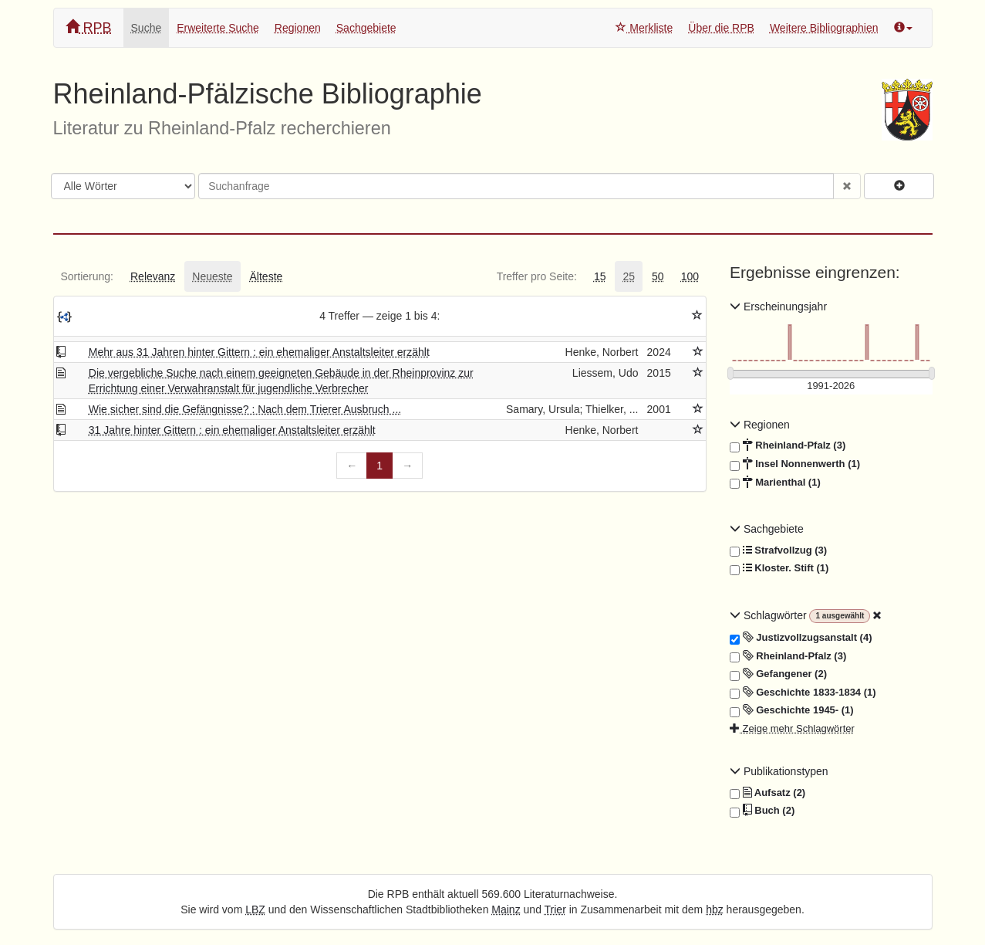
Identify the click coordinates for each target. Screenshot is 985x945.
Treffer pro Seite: (537, 276)
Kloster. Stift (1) (779, 568)
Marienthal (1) (775, 482)
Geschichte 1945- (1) (792, 710)
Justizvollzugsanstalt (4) (801, 638)
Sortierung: (87, 276)
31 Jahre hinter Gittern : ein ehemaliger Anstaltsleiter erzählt (232, 430)
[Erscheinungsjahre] (831, 386)
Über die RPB (721, 28)
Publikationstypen (779, 771)
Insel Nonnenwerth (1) (795, 464)
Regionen (298, 28)
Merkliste (644, 28)
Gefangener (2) (778, 674)
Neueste (212, 276)
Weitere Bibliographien (824, 28)
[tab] (87, 276)
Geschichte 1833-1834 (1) (803, 692)
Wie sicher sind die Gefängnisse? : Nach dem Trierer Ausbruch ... (245, 409)
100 (690, 276)
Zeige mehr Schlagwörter (792, 728)
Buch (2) (762, 811)
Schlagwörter (769, 615)
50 (658, 276)
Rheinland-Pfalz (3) (787, 445)
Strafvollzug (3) (778, 550)
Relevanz (152, 276)
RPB (89, 27)
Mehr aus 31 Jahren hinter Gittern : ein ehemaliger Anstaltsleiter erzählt (259, 352)
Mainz (505, 909)
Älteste (266, 276)
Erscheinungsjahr (778, 306)
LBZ (255, 909)
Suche (146, 28)
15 (600, 276)
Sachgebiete (366, 28)
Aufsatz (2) (767, 793)
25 (628, 276)
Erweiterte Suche (218, 28)
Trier (555, 909)
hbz (715, 909)
